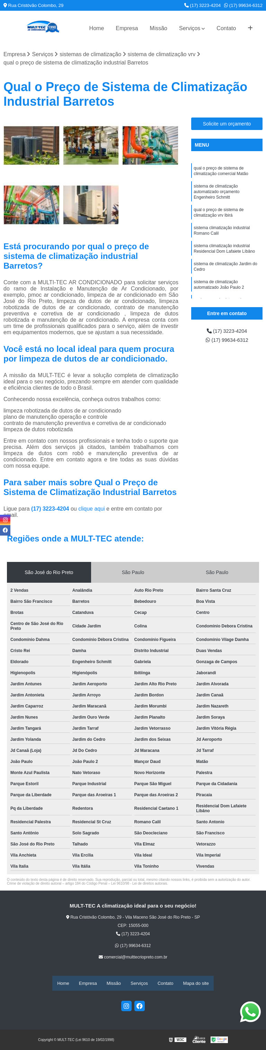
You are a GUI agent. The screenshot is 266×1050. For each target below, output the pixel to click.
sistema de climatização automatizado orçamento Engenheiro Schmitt (216, 194)
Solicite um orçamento (227, 124)
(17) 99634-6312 (243, 5)
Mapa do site (196, 983)
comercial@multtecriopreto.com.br (133, 957)
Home (96, 28)
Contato (226, 28)
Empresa (127, 28)
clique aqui (91, 509)
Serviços (189, 28)
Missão (158, 28)
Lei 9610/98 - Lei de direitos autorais (139, 884)
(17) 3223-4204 (202, 5)
